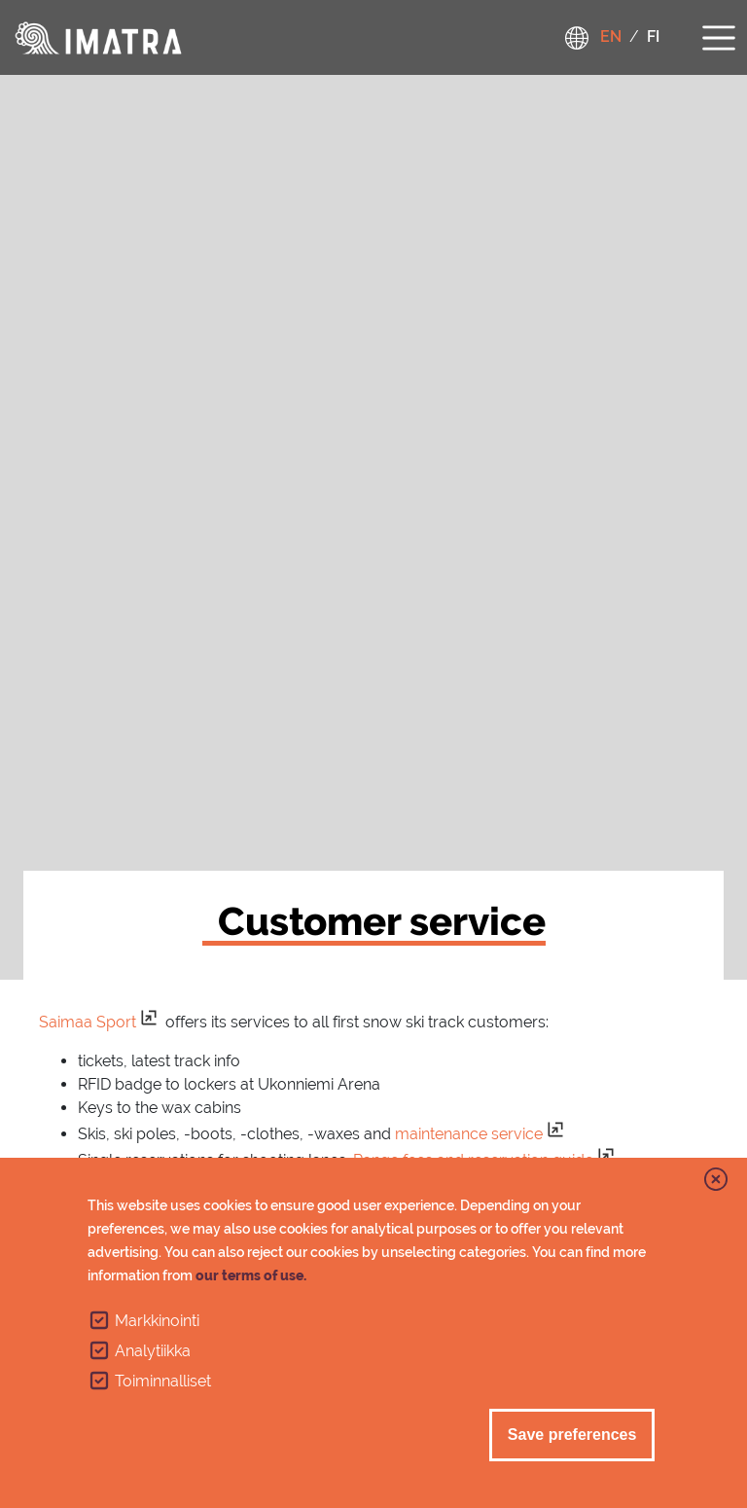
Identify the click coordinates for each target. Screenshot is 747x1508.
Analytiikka (153, 1351)
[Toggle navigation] (719, 35)
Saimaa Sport (87, 1022)
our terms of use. (251, 1275)
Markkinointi (157, 1320)
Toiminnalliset (163, 1381)
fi (653, 36)
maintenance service (469, 1134)
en (611, 36)
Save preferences (572, 1434)
